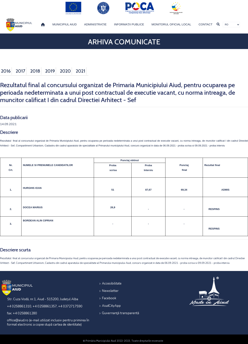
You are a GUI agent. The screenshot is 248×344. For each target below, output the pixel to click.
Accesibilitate (111, 280)
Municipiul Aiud (64, 21)
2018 (35, 68)
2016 (6, 68)
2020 (65, 68)
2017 (20, 68)
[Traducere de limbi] (231, 21)
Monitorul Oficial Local (171, 21)
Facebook (109, 294)
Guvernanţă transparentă (120, 308)
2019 (50, 68)
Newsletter (110, 287)
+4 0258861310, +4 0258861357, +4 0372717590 (44, 303)
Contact (205, 21)
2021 (80, 68)
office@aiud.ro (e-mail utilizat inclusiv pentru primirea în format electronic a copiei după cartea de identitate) (48, 319)
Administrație (95, 21)
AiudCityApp (111, 301)
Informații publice (129, 21)
